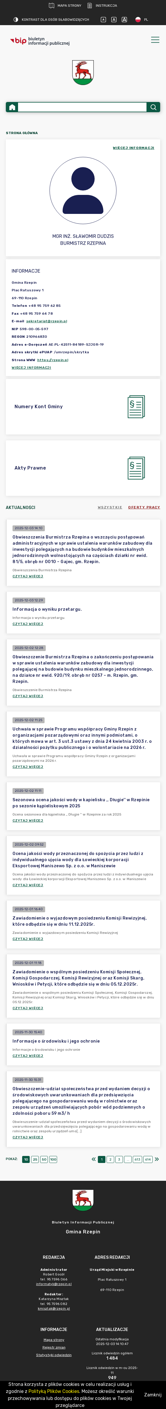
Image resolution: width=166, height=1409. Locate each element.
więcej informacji (133, 148)
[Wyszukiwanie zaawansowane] (82, 107)
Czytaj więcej (28, 576)
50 (44, 1159)
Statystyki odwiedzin (54, 1355)
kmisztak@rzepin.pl (54, 1309)
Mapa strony (65, 5)
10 (26, 1159)
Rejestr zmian (54, 1347)
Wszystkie (110, 507)
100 (53, 1159)
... (128, 1159)
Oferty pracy (144, 507)
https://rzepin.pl (52, 360)
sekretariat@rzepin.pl (46, 321)
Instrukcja (102, 5)
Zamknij (153, 1395)
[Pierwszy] (93, 1159)
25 (35, 1159)
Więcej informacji (31, 368)
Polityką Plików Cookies (54, 1391)
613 (137, 1159)
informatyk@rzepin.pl (54, 1284)
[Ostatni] (156, 1159)
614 (148, 1159)
